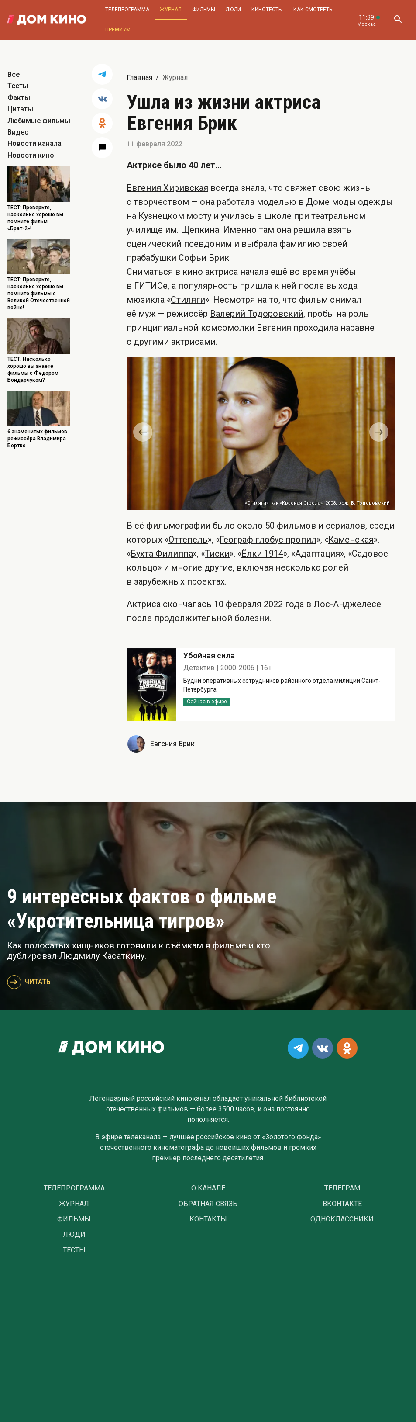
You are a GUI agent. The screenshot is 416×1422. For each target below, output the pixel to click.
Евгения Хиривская (167, 188)
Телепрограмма (127, 10)
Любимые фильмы (38, 121)
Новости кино (30, 155)
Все (13, 74)
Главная (139, 77)
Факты (18, 97)
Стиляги (188, 299)
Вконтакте (342, 1204)
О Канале (208, 1188)
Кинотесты (267, 10)
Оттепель (188, 539)
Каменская (351, 539)
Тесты (17, 86)
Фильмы (203, 10)
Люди (233, 10)
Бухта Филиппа (162, 553)
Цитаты (20, 109)
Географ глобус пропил (268, 539)
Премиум (118, 30)
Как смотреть (312, 10)
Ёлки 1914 (262, 553)
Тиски (217, 553)
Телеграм (342, 1188)
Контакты (208, 1219)
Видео (18, 132)
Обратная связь (208, 1204)
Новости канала (34, 143)
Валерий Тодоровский (256, 313)
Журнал (171, 10)
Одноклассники (342, 1219)
